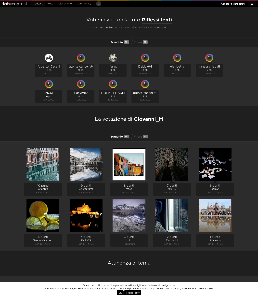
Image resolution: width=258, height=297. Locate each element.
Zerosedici (172, 240)
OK (120, 293)
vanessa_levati (209, 66)
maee (129, 189)
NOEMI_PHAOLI (113, 93)
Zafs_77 (172, 189)
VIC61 (49, 93)
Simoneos (215, 240)
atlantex (43, 189)
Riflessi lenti (157, 19)
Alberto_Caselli (49, 66)
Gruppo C (162, 28)
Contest (38, 3)
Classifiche (65, 3)
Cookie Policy (133, 293)
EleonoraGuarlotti (43, 240)
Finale (141, 42)
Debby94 (145, 66)
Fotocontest (14, 3)
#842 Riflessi (107, 28)
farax (113, 66)
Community (84, 3)
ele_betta (177, 66)
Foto (50, 3)
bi (129, 240)
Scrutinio (119, 42)
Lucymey (81, 93)
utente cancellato (81, 66)
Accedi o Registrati (233, 3)
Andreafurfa (86, 189)
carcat (215, 189)
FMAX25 (86, 240)
